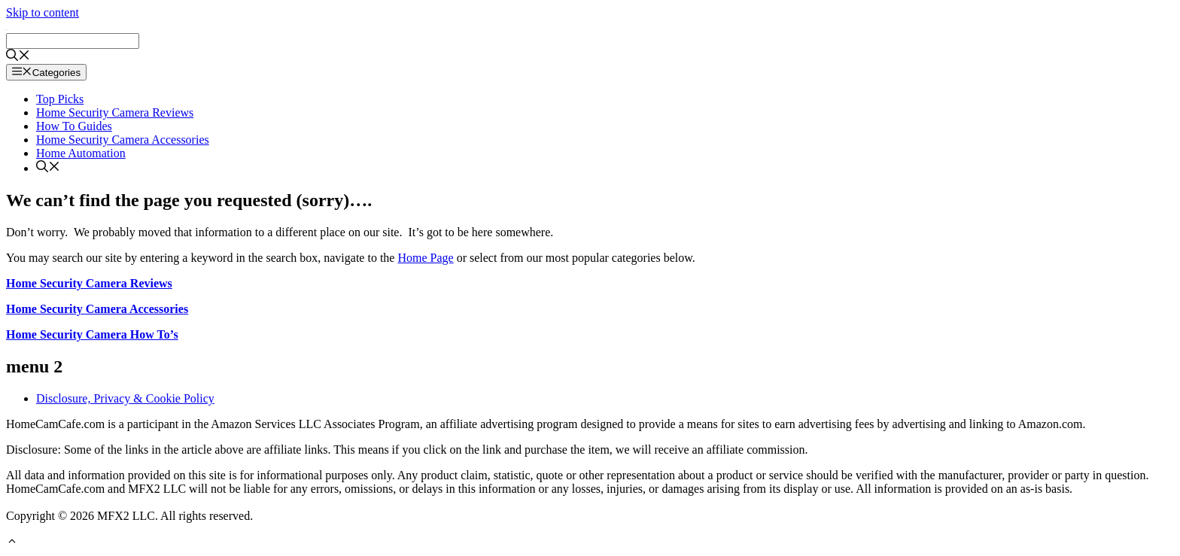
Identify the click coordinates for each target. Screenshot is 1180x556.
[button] (12, 542)
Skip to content (42, 12)
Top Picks (60, 99)
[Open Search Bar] (18, 56)
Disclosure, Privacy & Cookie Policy (125, 398)
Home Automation (81, 153)
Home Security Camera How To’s (92, 334)
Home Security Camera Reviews (114, 112)
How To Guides (74, 126)
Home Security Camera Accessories (122, 139)
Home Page (425, 257)
